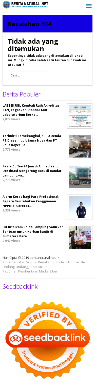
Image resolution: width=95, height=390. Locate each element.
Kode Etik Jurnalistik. (71, 262)
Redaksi (44, 262)
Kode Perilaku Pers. (18, 262)
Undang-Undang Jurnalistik (23, 266)
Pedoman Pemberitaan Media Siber (30, 271)
